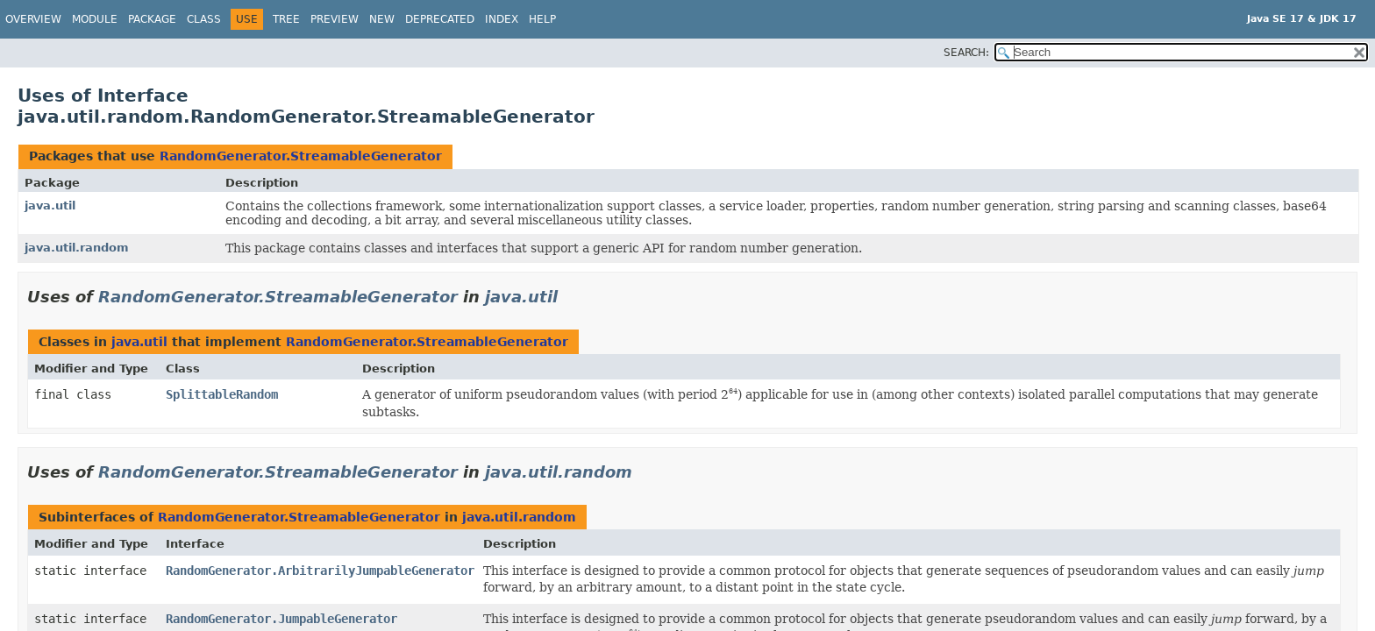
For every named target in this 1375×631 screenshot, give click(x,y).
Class (204, 19)
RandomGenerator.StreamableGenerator (301, 156)
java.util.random (77, 247)
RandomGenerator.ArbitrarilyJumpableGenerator (320, 571)
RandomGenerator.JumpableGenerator (281, 619)
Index (501, 19)
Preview (334, 19)
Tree (286, 19)
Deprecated (439, 19)
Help (542, 19)
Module (95, 19)
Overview (33, 19)
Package (152, 19)
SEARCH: (966, 52)
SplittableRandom (222, 394)
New (382, 19)
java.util (50, 205)
